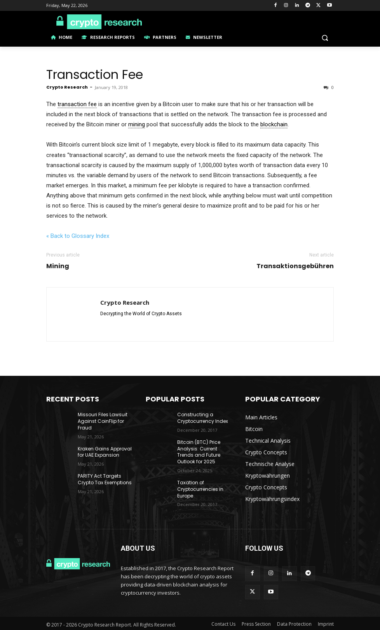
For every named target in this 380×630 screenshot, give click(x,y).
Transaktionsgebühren (295, 266)
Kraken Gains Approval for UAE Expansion (105, 452)
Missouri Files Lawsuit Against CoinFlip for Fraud (102, 421)
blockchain (274, 124)
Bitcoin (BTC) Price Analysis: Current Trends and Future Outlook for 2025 (198, 452)
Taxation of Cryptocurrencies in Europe (200, 489)
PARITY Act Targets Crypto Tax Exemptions (105, 479)
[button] (325, 37)
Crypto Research (67, 87)
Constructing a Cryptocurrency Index (202, 417)
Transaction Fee (94, 74)
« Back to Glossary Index (77, 235)
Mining (57, 266)
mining (136, 124)
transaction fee (77, 104)
